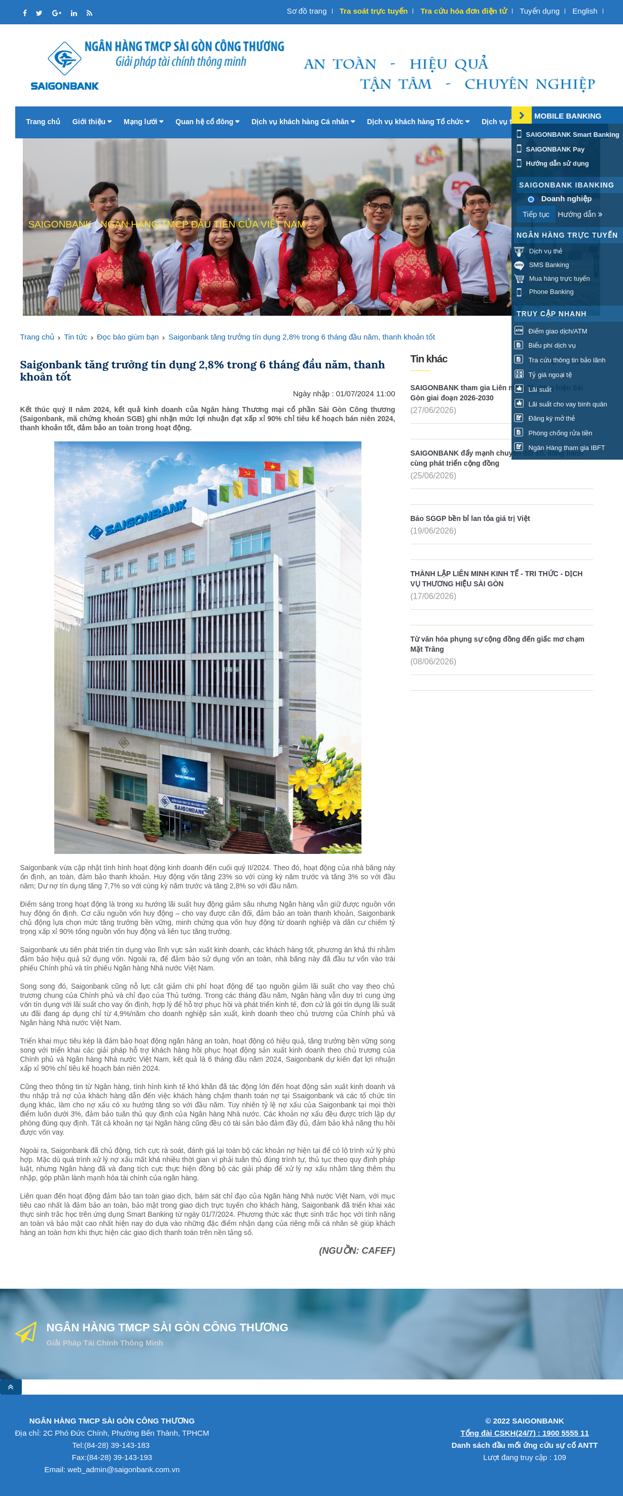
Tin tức (75, 336)
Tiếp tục (536, 214)
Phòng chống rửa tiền (553, 433)
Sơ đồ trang (307, 11)
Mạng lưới (143, 122)
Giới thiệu (92, 122)
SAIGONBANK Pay (549, 149)
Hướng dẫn (580, 214)
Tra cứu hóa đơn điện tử (464, 11)
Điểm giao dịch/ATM (551, 331)
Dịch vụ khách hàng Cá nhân (303, 122)
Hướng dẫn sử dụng (551, 163)
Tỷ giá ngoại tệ (543, 375)
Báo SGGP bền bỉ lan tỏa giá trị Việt (470, 518)
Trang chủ (43, 122)
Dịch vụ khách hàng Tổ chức (418, 122)
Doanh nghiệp (566, 198)
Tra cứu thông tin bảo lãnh (559, 360)
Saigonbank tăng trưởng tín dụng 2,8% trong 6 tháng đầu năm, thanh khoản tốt (301, 336)
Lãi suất (533, 389)
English (584, 11)
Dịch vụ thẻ (504, 122)
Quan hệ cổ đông (207, 122)
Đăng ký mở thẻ (544, 418)
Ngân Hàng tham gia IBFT (559, 448)
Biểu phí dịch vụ (545, 345)
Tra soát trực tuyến (374, 11)
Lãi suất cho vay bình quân (560, 404)
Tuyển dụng (540, 11)
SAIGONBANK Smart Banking (566, 134)
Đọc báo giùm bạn (128, 336)
